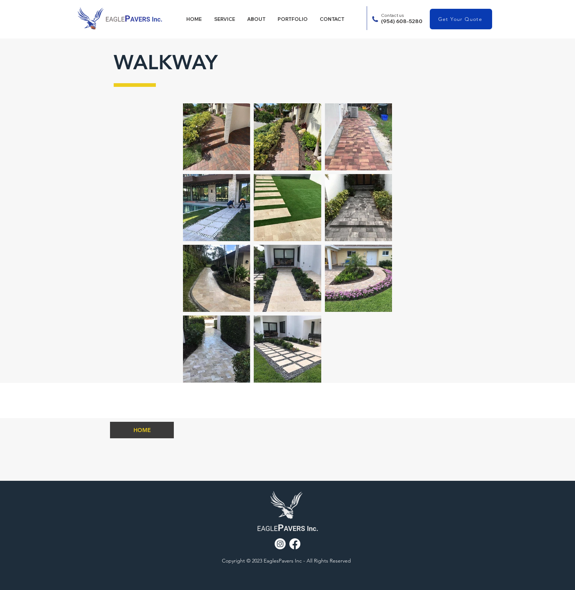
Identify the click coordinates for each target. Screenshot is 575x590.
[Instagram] (280, 543)
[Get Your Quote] (461, 19)
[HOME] (142, 430)
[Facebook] (294, 543)
